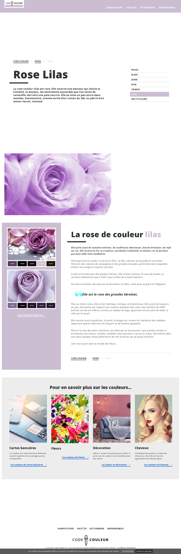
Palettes (131, 7)
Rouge (134, 69)
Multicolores (139, 99)
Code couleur (21, 61)
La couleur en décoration (114, 464)
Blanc (134, 74)
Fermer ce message (144, 551)
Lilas (134, 94)
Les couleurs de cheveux (156, 464)
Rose (133, 84)
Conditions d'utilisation (126, 547)
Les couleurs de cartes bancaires (26, 464)
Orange (135, 89)
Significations (114, 7)
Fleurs (56, 448)
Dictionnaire (147, 7)
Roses (38, 61)
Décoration (102, 448)
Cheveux (142, 448)
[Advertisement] (90, 32)
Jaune (134, 79)
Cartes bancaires (22, 448)
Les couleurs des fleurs (73, 457)
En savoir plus (127, 551)
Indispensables (167, 7)
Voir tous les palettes (29, 315)
